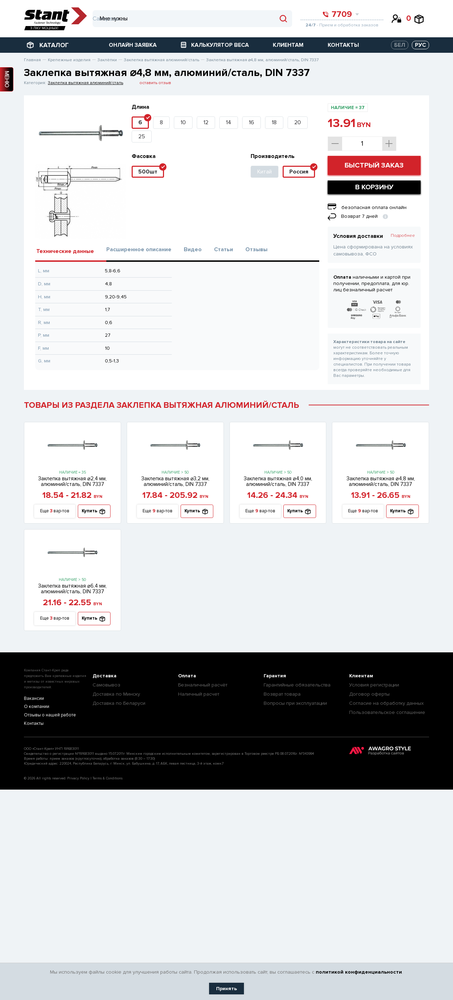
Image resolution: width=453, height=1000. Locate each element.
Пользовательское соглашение (387, 712)
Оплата (187, 676)
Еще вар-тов (54, 511)
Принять (226, 989)
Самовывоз (106, 685)
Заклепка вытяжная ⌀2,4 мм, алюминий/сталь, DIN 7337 (72, 481)
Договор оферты (369, 694)
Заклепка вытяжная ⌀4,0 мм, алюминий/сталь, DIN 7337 (278, 481)
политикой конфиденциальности (359, 972)
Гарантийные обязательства (297, 685)
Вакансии (33, 698)
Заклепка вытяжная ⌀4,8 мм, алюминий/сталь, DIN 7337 (380, 481)
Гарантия (275, 676)
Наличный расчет (198, 694)
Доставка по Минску (116, 694)
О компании (36, 707)
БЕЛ (399, 45)
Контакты (33, 724)
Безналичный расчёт (202, 685)
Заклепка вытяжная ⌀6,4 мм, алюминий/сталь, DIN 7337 (72, 588)
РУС (420, 45)
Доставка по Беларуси (119, 703)
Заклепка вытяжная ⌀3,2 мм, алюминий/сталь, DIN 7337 (175, 481)
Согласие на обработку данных (386, 703)
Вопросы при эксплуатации (295, 703)
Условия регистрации (374, 685)
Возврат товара (282, 694)
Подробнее (403, 235)
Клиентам (361, 676)
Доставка (105, 676)
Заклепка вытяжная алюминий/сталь (85, 83)
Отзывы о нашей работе (49, 715)
